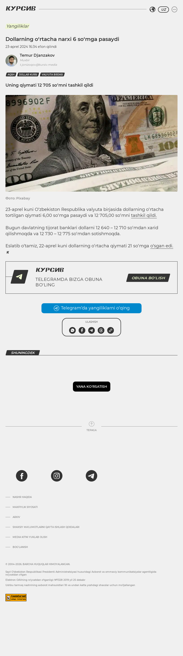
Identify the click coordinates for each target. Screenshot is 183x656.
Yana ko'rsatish (91, 386)
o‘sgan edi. (161, 245)
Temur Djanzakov (37, 55)
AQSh (11, 74)
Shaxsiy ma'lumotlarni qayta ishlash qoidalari (46, 527)
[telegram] (91, 476)
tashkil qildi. (144, 215)
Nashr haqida (22, 497)
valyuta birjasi (52, 74)
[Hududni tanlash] (152, 9)
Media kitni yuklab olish (30, 537)
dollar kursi (28, 74)
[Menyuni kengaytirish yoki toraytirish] (174, 9)
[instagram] (56, 476)
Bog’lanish (20, 547)
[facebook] (21, 476)
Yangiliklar (17, 26)
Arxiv (16, 517)
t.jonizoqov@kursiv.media (38, 64)
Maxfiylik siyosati (25, 507)
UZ (163, 9)
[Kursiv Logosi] (20, 8)
